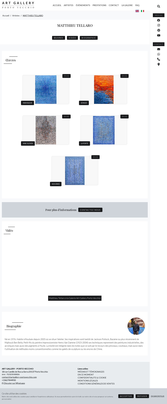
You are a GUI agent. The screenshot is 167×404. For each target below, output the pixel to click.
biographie (89, 38)
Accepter (126, 396)
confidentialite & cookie (92, 377)
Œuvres (58, 38)
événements (83, 5)
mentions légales (88, 380)
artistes (68, 5)
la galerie (127, 5)
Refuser (142, 396)
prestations (99, 5)
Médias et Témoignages (91, 372)
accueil (57, 5)
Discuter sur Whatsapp (13, 383)
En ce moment (86, 374)
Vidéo (72, 38)
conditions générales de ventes (96, 383)
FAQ (137, 5)
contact (114, 5)
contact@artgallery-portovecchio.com (19, 377)
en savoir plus (157, 396)
